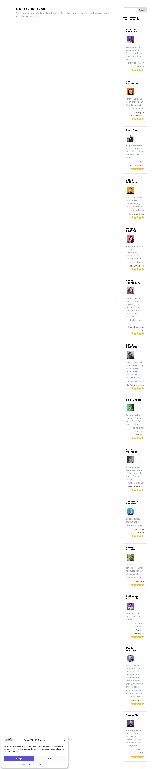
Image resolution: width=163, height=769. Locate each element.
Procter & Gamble (139, 531)
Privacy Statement (40, 764)
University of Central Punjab (136, 114)
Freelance (139, 581)
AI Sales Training (136, 486)
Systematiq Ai (137, 165)
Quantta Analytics (139, 632)
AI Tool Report (137, 700)
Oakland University (139, 433)
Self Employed (137, 265)
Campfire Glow (136, 214)
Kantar (140, 66)
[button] (64, 740)
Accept (19, 758)
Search (142, 10)
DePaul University (135, 384)
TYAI (142, 753)
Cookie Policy (26, 764)
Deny (50, 758)
